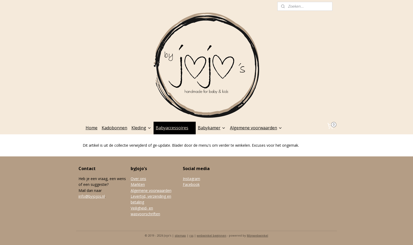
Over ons (138, 178)
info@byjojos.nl (91, 196)
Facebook (191, 184)
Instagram (191, 178)
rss (191, 235)
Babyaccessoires (175, 128)
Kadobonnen (114, 128)
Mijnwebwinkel (257, 235)
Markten (138, 184)
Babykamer (212, 128)
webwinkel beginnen (211, 235)
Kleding (141, 128)
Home (91, 128)
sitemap (180, 235)
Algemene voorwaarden (256, 128)
